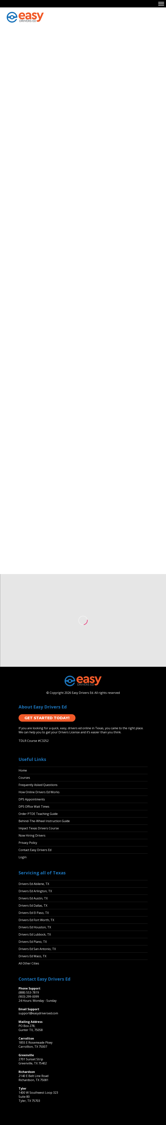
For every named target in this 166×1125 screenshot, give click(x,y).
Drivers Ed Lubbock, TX (35, 934)
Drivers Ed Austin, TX (33, 898)
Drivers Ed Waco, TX (32, 956)
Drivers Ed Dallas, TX (33, 905)
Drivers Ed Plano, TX (33, 942)
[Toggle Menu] (161, 3)
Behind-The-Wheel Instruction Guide (44, 821)
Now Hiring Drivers (32, 835)
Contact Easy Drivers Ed (35, 850)
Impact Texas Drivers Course (39, 828)
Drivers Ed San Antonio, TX (37, 949)
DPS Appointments (32, 799)
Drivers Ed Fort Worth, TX (36, 920)
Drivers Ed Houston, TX (35, 927)
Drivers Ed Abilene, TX (34, 884)
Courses (24, 778)
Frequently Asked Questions (38, 785)
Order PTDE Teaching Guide (38, 814)
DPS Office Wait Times (34, 806)
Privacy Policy (28, 843)
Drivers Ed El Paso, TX (34, 913)
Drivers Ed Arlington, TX (35, 891)
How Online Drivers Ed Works (39, 792)
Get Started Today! (47, 718)
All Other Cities (29, 963)
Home (23, 770)
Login (23, 857)
